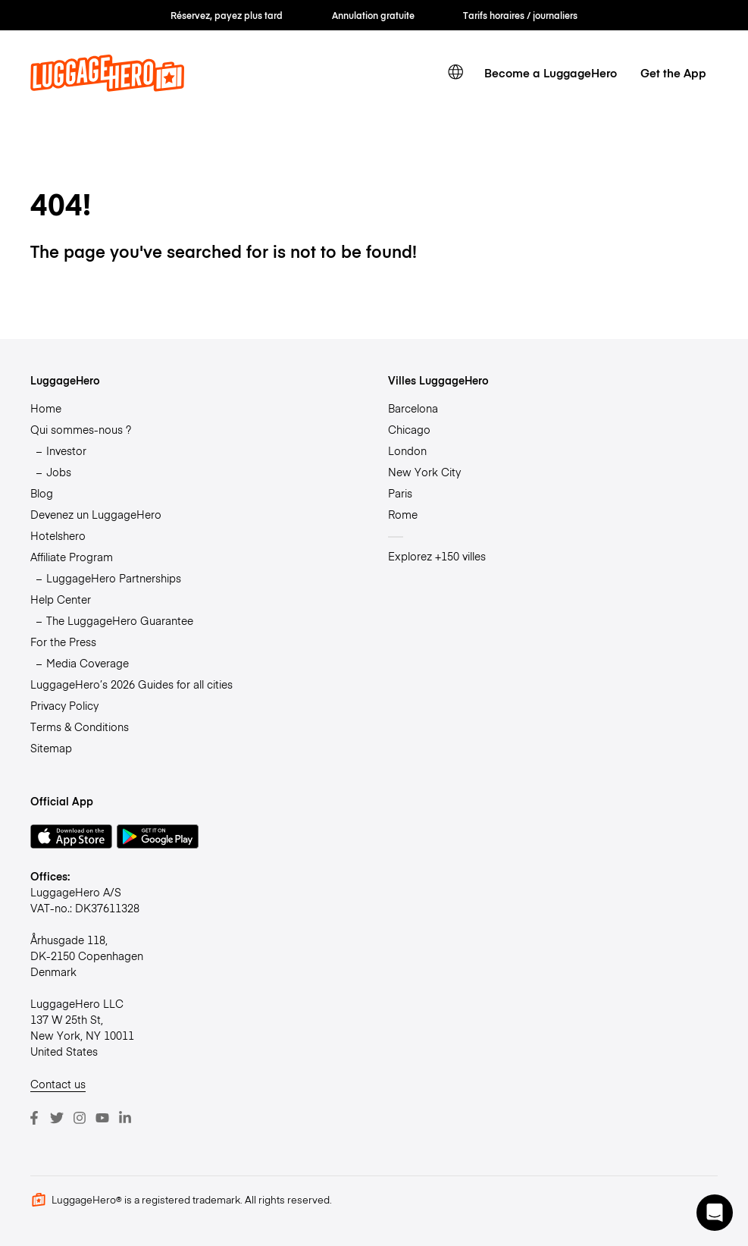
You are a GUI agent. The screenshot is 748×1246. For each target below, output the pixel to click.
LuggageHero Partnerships (113, 577)
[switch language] (455, 72)
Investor (66, 450)
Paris (400, 493)
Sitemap (51, 747)
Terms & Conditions (79, 726)
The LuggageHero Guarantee (119, 620)
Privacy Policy (64, 705)
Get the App (673, 72)
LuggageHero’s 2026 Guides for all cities (131, 684)
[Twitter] (57, 1118)
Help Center (60, 599)
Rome (403, 514)
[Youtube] (102, 1118)
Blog (41, 493)
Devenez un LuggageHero (95, 514)
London (407, 450)
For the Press (63, 641)
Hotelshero (58, 535)
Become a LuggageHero (550, 72)
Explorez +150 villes (437, 555)
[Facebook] (34, 1118)
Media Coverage (87, 662)
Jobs (58, 471)
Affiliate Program (71, 556)
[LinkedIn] (125, 1118)
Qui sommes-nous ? (80, 429)
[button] (714, 1212)
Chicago (409, 429)
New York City (424, 471)
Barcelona (413, 408)
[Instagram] (79, 1118)
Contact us (58, 1083)
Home (45, 408)
